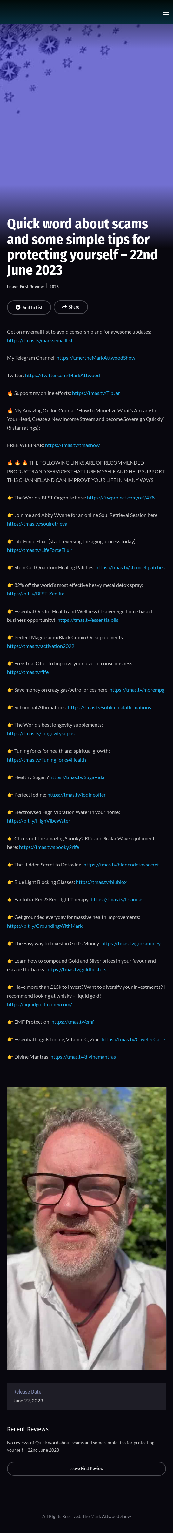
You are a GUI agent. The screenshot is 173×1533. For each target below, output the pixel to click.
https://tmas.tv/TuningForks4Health (46, 759)
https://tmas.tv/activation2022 (40, 646)
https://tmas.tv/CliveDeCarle (133, 1039)
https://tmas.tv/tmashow (72, 445)
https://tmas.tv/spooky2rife (49, 847)
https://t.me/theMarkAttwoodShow (96, 358)
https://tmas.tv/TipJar (96, 393)
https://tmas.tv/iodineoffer (76, 794)
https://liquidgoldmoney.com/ (39, 1004)
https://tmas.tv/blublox (101, 882)
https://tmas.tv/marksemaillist (40, 340)
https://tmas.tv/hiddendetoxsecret (121, 864)
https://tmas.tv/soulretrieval (38, 523)
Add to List (29, 307)
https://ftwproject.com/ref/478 (121, 497)
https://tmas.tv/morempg (137, 690)
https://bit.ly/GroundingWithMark (45, 926)
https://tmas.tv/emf (72, 1022)
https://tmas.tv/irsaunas (117, 899)
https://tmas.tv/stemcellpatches (130, 567)
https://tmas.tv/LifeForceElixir (39, 550)
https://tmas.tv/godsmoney (131, 943)
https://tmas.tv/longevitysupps (41, 733)
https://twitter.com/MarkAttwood (62, 375)
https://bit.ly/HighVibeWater (38, 820)
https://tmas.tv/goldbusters (76, 969)
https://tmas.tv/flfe (28, 672)
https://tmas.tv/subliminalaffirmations (109, 707)
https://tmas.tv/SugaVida (77, 777)
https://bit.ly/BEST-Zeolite (35, 593)
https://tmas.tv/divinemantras (83, 1057)
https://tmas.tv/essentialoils (87, 620)
